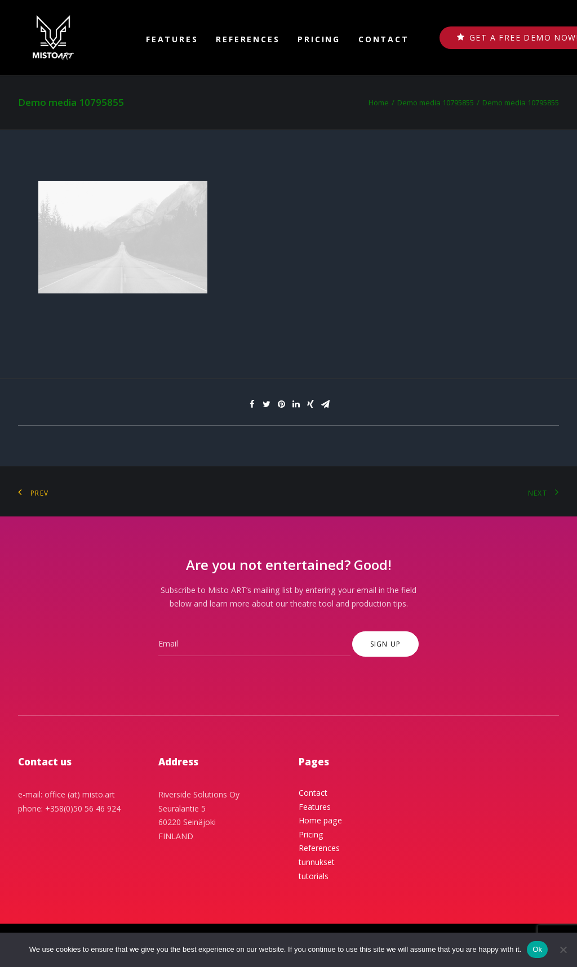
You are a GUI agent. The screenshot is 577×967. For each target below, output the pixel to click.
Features (172, 39)
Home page (320, 820)
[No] (563, 949)
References (247, 39)
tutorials (314, 876)
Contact (383, 39)
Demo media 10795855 (435, 102)
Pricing (319, 39)
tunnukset (317, 862)
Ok (537, 949)
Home (379, 102)
